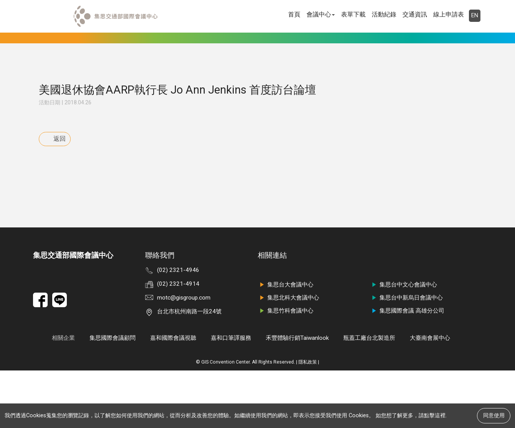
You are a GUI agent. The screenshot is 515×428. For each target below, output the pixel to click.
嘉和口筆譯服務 (231, 395)
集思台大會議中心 (285, 342)
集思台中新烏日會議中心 (406, 355)
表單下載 (353, 14)
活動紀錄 (384, 14)
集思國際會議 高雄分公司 (407, 368)
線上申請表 (448, 14)
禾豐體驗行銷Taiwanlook (297, 395)
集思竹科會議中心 (285, 368)
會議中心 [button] (320, 14)
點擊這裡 (434, 415)
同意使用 (494, 415)
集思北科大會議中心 (288, 355)
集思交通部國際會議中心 (73, 312)
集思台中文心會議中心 (403, 342)
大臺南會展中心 (430, 395)
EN (474, 15)
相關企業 (63, 395)
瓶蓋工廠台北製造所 (369, 395)
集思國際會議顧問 (112, 395)
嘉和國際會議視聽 (173, 395)
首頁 (294, 14)
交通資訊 (414, 14)
